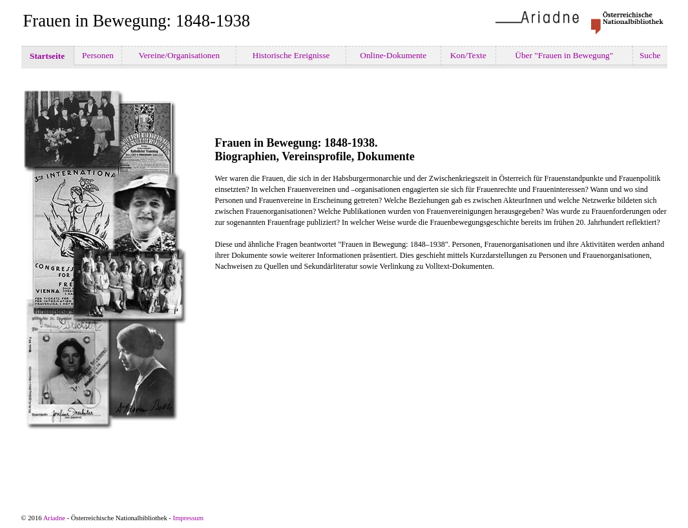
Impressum (188, 518)
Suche (650, 55)
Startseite (47, 56)
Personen (98, 55)
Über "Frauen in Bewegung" (564, 55)
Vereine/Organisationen (179, 55)
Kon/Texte (468, 55)
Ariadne (54, 518)
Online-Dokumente (393, 55)
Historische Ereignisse (290, 55)
